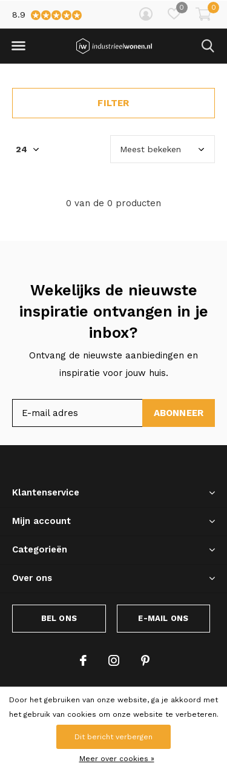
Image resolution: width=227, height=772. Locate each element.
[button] (18, 46)
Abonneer (179, 413)
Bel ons (59, 618)
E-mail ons (163, 618)
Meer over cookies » (116, 758)
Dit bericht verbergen (113, 737)
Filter (113, 103)
